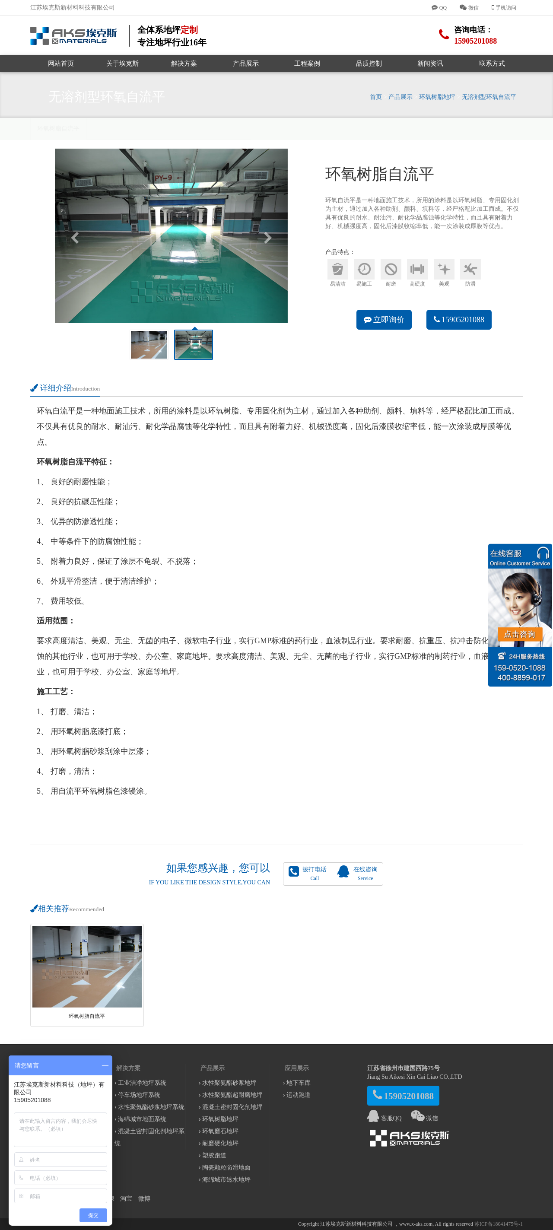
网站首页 (61, 63)
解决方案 (184, 63)
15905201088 (459, 319)
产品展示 (246, 63)
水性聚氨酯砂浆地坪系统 (151, 1107)
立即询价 (384, 319)
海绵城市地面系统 (142, 1119)
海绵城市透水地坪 (226, 1179)
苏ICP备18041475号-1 (498, 1224)
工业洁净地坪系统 (142, 1083)
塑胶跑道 (214, 1155)
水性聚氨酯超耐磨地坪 (232, 1095)
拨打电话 (308, 873)
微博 (144, 1198)
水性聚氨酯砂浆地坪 (229, 1083)
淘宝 (126, 1198)
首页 (376, 97)
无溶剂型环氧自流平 (489, 97)
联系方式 (492, 63)
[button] (72, 236)
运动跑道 (298, 1095)
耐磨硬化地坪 (220, 1143)
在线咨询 (357, 873)
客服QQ (384, 1118)
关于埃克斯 (122, 63)
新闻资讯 (430, 63)
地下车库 (298, 1083)
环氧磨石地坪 (220, 1131)
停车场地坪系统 (139, 1095)
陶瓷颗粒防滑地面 (226, 1167)
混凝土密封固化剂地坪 (232, 1107)
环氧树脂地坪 (437, 97)
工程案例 (307, 63)
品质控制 (369, 63)
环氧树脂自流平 (58, 128)
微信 (425, 1118)
